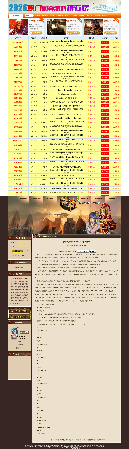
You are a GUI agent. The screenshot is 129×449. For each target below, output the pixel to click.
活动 (55, 236)
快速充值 (16, 255)
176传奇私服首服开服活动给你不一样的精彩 (67, 440)
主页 (40, 236)
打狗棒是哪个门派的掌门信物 (96, 440)
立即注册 (24, 255)
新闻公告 (48, 236)
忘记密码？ (27, 251)
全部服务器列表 (18, 267)
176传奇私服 (70, 448)
